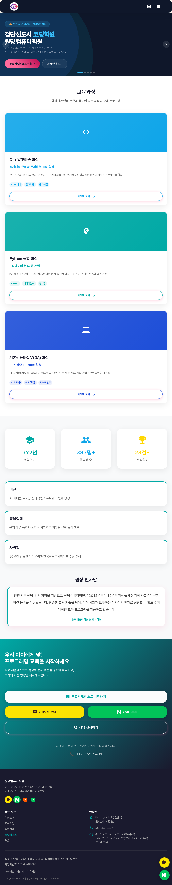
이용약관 (31, 871)
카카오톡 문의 (46, 712)
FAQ (7, 840)
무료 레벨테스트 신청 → (22, 63)
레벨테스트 (11, 835)
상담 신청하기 (88, 727)
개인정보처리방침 (14, 871)
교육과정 (9, 823)
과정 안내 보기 (54, 63)
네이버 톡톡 (129, 712)
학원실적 (9, 829)
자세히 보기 (86, 196)
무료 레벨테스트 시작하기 (88, 697)
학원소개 (9, 817)
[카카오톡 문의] (164, 862)
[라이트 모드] (149, 6)
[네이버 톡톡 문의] (164, 875)
